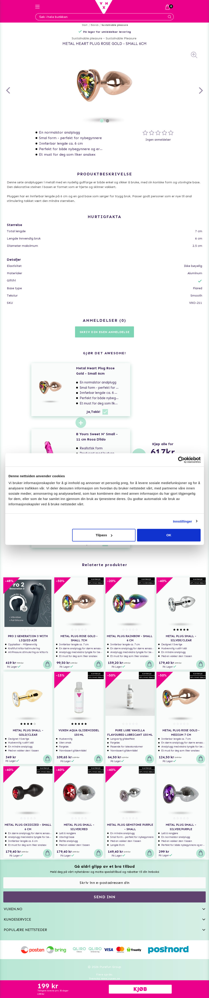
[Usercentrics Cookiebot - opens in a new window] (181, 459)
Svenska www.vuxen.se (104, 978)
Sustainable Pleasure (121, 38)
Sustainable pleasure (115, 25)
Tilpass (104, 535)
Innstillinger (182, 521)
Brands (94, 25)
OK (168, 535)
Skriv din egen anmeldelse (105, 332)
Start (85, 25)
